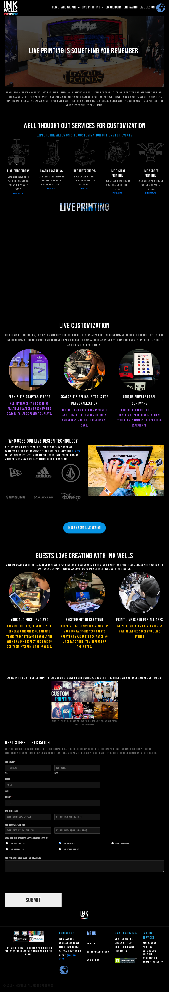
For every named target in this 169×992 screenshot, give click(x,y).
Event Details (11, 811)
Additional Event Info (15, 825)
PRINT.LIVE (84, 189)
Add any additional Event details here (24, 858)
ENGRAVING (131, 7)
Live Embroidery (17, 843)
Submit (33, 900)
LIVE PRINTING (93, 7)
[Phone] (52, 803)
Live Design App (17, 849)
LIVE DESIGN (147, 7)
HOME (55, 7)
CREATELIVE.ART (117, 193)
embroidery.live (18, 194)
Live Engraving (122, 843)
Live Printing (69, 843)
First (7, 773)
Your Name (11, 762)
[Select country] (8, 803)
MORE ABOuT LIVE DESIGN (84, 528)
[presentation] (30, 887)
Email (8, 779)
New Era (76, 451)
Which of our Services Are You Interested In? (26, 838)
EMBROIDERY (114, 7)
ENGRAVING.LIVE (51, 189)
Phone (9, 797)
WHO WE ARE (70, 7)
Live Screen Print (71, 849)
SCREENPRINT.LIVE (150, 193)
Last (56, 773)
